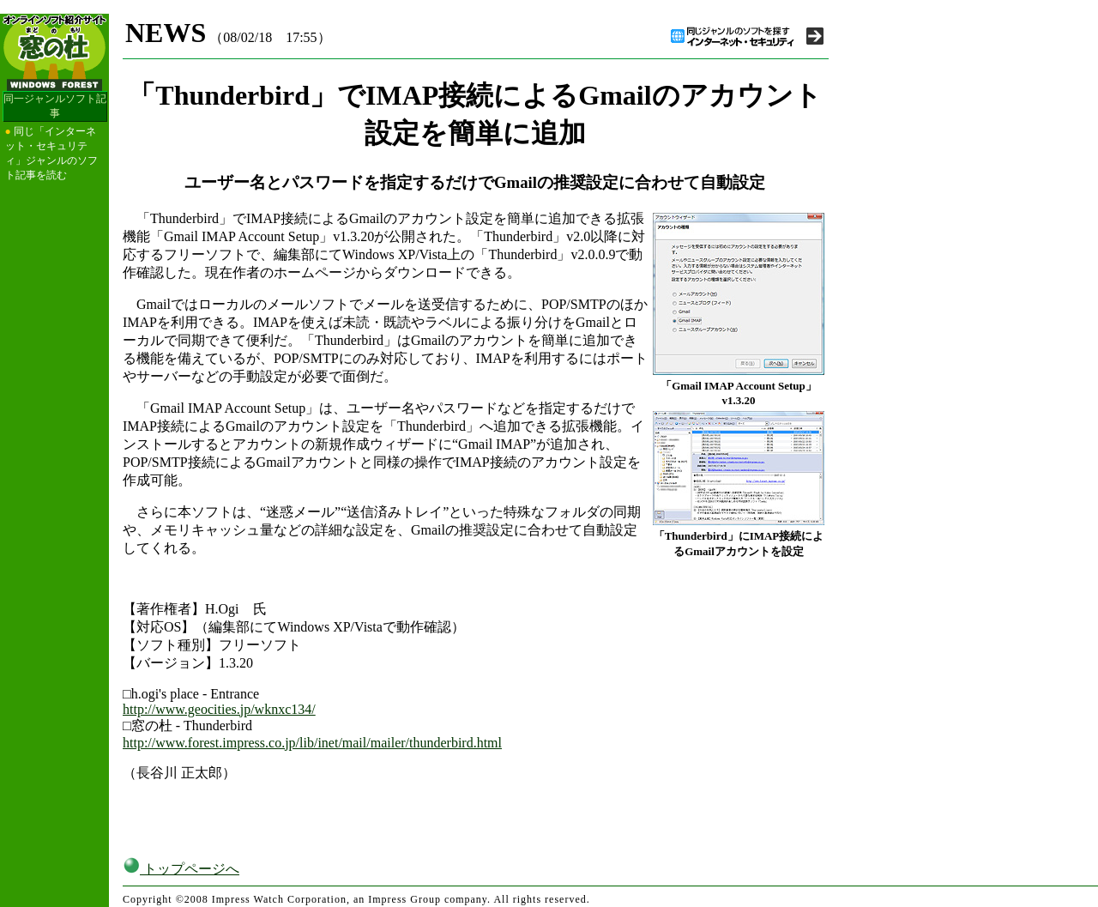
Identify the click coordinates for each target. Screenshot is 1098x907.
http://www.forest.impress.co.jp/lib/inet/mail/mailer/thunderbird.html (312, 742)
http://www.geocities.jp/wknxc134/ (219, 709)
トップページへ (181, 869)
